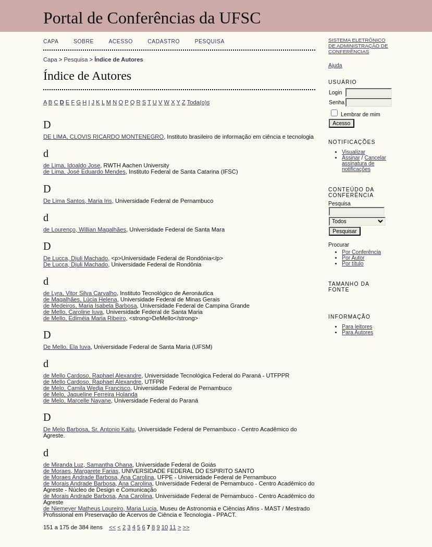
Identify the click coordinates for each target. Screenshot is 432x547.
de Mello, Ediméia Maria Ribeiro (84, 318)
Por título (353, 263)
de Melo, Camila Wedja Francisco (86, 388)
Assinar (351, 158)
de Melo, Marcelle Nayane (77, 400)
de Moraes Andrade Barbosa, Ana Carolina (98, 477)
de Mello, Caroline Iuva (73, 312)
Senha (336, 102)
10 (165, 527)
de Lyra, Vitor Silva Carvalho (80, 293)
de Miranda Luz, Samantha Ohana (87, 464)
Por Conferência (361, 252)
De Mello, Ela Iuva (67, 347)
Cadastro (163, 41)
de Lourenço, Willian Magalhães (84, 229)
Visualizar (353, 152)
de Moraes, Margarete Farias (80, 471)
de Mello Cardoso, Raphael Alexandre (92, 375)
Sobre (83, 41)
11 (172, 527)
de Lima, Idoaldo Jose (71, 165)
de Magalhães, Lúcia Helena (80, 299)
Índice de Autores (118, 59)
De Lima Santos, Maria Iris (77, 201)
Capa (51, 41)
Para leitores (357, 327)
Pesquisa (210, 41)
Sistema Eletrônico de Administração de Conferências (358, 45)
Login (335, 92)
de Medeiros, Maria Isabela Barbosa (90, 305)
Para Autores (357, 332)
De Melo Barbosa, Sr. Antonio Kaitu (88, 429)
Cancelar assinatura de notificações (364, 163)
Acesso (120, 41)
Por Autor (353, 258)
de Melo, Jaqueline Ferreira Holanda (90, 394)
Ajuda (335, 65)
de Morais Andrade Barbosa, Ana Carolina (97, 483)
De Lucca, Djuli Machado (75, 258)
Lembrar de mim (360, 114)
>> (186, 527)
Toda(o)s (198, 102)
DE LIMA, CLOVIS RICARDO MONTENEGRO (103, 136)
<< (112, 527)
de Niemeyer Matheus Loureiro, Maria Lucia (100, 508)
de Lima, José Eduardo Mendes (84, 171)
